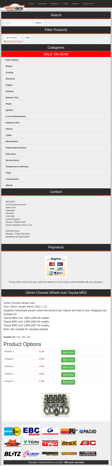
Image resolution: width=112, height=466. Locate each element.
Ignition (9, 110)
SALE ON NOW (56, 54)
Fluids (9, 104)
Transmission (12, 179)
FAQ (65, 3)
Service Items (12, 160)
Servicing (42, 3)
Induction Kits (12, 122)
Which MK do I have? (13, 41)
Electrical (10, 79)
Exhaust (10, 91)
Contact (75, 3)
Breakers (55, 3)
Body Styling (12, 60)
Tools (8, 173)
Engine (9, 85)
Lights (9, 135)
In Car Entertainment (16, 116)
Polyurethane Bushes (16, 148)
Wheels (9, 185)
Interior (9, 129)
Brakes (9, 66)
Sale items (11, 154)
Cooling (9, 72)
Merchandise (12, 141)
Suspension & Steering (17, 166)
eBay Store (88, 3)
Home (31, 3)
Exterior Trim (12, 97)
